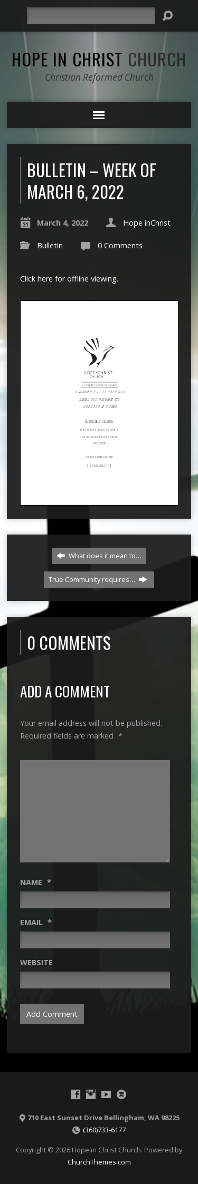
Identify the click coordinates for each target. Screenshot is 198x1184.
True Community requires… (98, 579)
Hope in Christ (99, 58)
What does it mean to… (99, 555)
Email (36, 922)
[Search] (91, 15)
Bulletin (50, 245)
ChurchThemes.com (99, 1162)
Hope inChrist (147, 223)
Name (35, 882)
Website (36, 962)
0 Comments (120, 245)
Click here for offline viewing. (69, 279)
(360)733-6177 (104, 1129)
